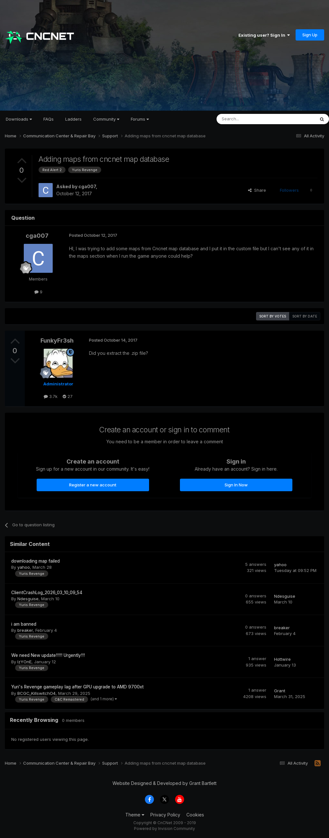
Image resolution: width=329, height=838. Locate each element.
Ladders (73, 119)
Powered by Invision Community (164, 828)
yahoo (23, 567)
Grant (279, 690)
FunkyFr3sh (57, 340)
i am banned (23, 624)
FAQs (48, 119)
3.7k (51, 396)
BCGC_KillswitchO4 (36, 693)
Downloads (19, 119)
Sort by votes (272, 316)
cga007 (87, 186)
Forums (140, 119)
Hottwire (282, 659)
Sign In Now (236, 484)
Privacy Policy (165, 814)
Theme (134, 814)
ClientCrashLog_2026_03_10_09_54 (46, 592)
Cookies (195, 814)
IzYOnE (24, 661)
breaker (25, 630)
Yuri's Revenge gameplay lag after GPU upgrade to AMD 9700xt (77, 686)
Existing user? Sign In (264, 35)
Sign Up (309, 34)
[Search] (249, 119)
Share (257, 190)
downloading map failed (35, 561)
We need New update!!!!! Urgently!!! (48, 655)
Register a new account (92, 484)
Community (106, 119)
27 (68, 396)
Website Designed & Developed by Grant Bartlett (164, 783)
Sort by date (304, 316)
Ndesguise (28, 598)
